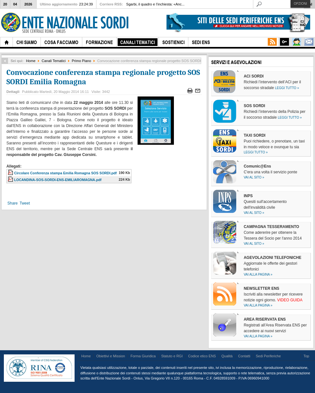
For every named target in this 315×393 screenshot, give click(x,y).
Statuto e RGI (172, 356)
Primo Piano (81, 61)
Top (306, 356)
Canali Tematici (54, 61)
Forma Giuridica (143, 356)
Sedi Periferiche (268, 356)
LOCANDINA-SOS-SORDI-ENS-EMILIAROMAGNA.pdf (58, 180)
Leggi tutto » (287, 88)
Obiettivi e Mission (110, 356)
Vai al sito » (254, 177)
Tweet (25, 203)
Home (30, 61)
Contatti (244, 356)
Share (12, 203)
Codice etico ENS (202, 356)
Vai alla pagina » (258, 274)
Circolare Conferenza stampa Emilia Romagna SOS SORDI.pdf (65, 173)
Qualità (227, 356)
